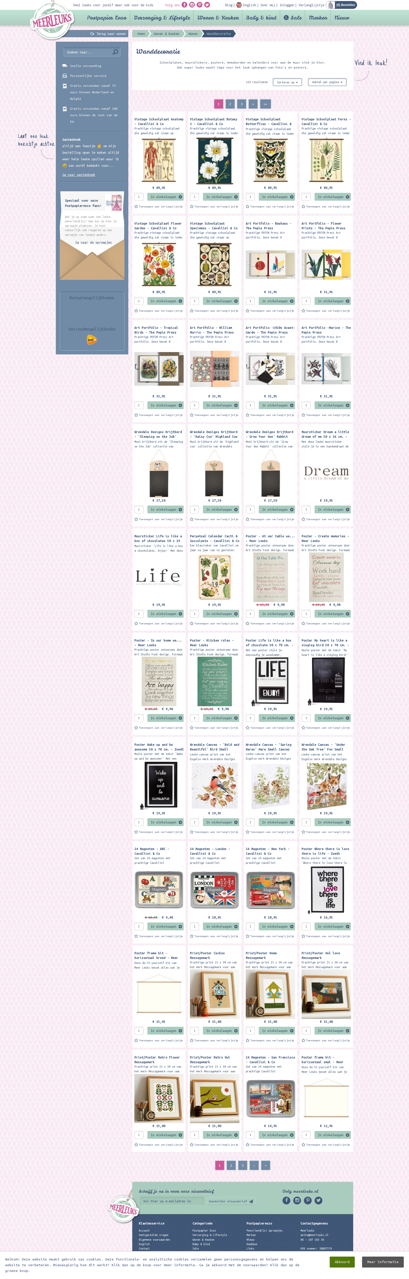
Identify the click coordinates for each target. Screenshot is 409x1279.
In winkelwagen (163, 197)
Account (144, 1230)
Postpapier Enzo (107, 17)
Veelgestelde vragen (154, 1235)
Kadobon (251, 1244)
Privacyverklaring (152, 1253)
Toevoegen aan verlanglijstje (161, 206)
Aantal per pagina (327, 82)
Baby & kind (261, 17)
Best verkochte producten (211, 1257)
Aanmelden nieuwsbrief (228, 1201)
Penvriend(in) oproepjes (264, 1230)
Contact (144, 1248)
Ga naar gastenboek (78, 174)
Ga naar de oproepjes (93, 242)
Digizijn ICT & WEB (335, 1273)
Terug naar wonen (111, 33)
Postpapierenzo (259, 1223)
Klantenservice (151, 1223)
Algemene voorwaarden (154, 1239)
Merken (318, 17)
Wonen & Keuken (218, 17)
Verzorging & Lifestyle (162, 17)
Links (250, 1248)
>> (265, 104)
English (144, 1244)
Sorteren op (287, 82)
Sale (296, 17)
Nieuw (341, 17)
